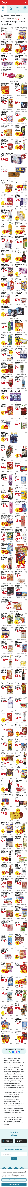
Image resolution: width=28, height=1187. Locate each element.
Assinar (14, 1158)
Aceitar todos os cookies (14, 1184)
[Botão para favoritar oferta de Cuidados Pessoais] (12, 56)
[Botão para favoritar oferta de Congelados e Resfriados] (26, 42)
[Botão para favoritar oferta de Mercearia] (26, 28)
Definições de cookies (14, 1180)
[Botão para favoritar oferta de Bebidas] (12, 42)
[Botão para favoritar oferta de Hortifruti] (12, 28)
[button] (15, 13)
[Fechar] (25, 1171)
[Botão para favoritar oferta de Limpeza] (26, 56)
